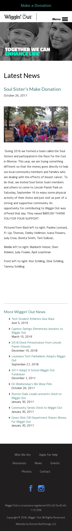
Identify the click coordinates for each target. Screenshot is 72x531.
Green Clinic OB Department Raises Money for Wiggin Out (39, 419)
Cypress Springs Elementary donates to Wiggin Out (37, 330)
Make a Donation (36, 5)
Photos (26, 471)
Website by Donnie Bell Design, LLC (36, 523)
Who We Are (23, 454)
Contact (45, 471)
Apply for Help (48, 454)
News (38, 463)
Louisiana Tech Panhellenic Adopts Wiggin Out (38, 358)
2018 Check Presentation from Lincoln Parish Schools (36, 344)
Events (55, 463)
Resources (19, 463)
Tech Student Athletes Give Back (33, 318)
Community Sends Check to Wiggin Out (37, 407)
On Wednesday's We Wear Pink (32, 384)
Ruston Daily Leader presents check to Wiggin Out (37, 396)
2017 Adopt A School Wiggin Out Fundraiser (33, 372)
